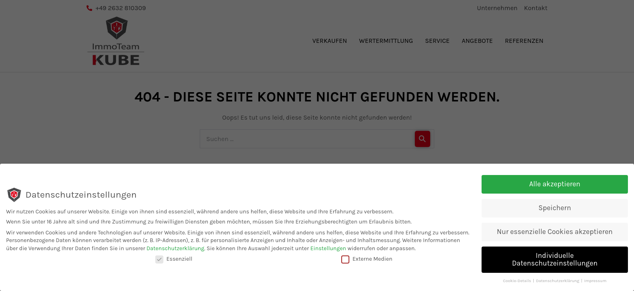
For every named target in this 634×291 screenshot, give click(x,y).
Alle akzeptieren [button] (555, 184)
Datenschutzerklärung (175, 248)
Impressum (595, 281)
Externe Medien (367, 258)
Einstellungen (328, 248)
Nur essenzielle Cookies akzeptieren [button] (555, 232)
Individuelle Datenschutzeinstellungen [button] (555, 259)
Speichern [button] (555, 208)
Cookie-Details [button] (517, 281)
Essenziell (173, 258)
